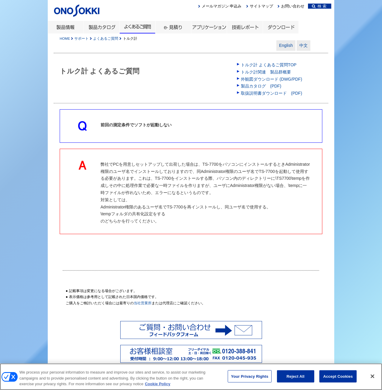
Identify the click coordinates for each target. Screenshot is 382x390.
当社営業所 (143, 303)
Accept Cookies (338, 379)
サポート (81, 38)
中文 (303, 45)
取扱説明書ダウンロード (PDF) (271, 93)
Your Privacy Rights (249, 379)
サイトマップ (261, 6)
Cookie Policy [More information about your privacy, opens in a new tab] (157, 387)
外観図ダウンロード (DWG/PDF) (271, 79)
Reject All (295, 379)
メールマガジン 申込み (222, 6)
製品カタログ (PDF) (261, 86)
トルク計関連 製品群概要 (266, 72)
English (286, 45)
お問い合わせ (292, 6)
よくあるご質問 (105, 38)
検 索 (319, 6)
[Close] (372, 379)
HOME (65, 38)
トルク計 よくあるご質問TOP (268, 64)
